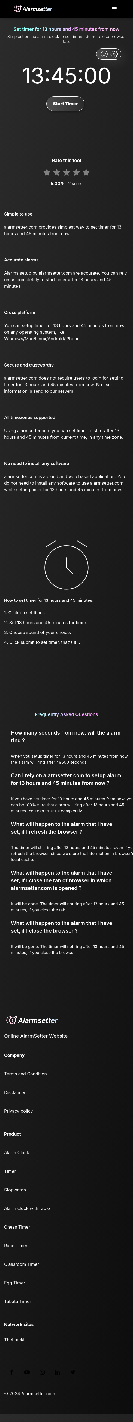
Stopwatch (15, 1190)
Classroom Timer (21, 1264)
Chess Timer (17, 1227)
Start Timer (65, 103)
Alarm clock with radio (27, 1208)
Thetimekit (15, 1339)
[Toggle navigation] (114, 9)
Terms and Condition (25, 1074)
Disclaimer (15, 1092)
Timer (10, 1171)
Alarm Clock (16, 1152)
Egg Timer (14, 1283)
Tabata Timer (17, 1301)
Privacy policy (18, 1111)
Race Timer (16, 1245)
